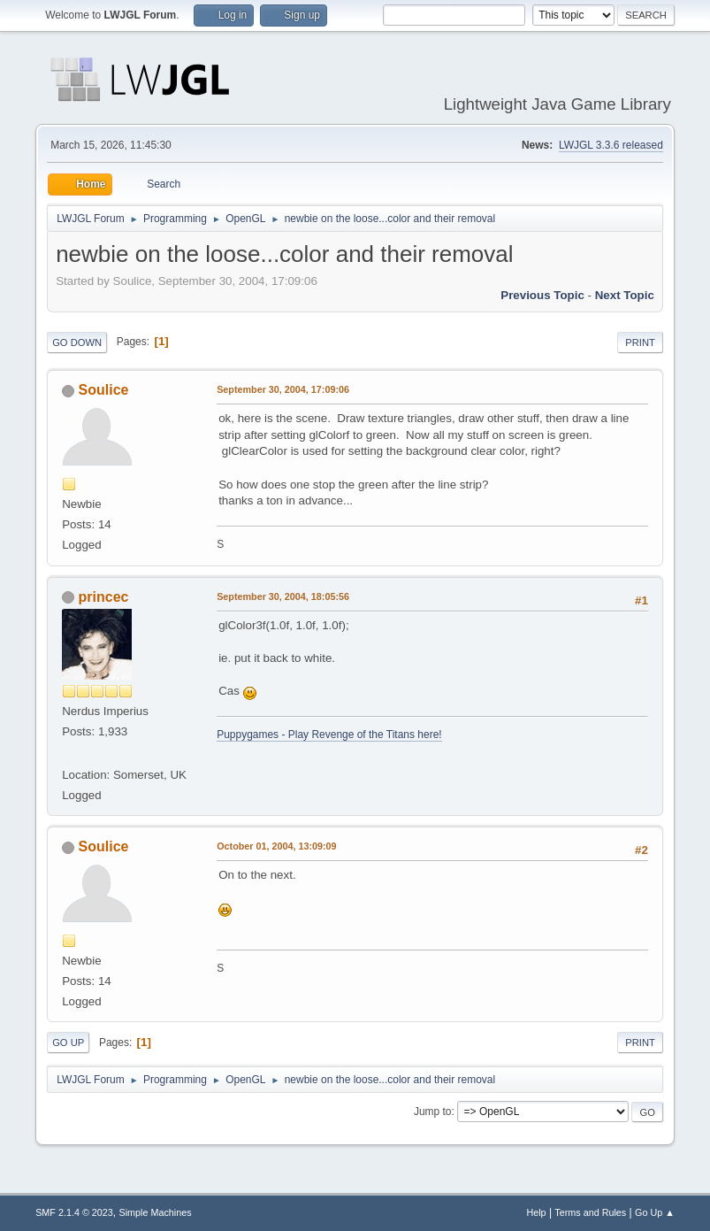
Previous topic (542, 295)
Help (536, 1212)
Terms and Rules (590, 1212)
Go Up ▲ (655, 1212)
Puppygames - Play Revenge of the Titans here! (329, 734)
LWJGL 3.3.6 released (611, 145)
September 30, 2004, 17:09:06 (283, 389)
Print (640, 342)
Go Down (77, 342)
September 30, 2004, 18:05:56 (283, 596)
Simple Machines (154, 1212)
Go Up (68, 1042)
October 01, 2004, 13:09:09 (276, 846)
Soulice (104, 389)
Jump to (433, 1111)
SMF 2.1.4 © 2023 (74, 1212)
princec (104, 596)
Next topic (624, 295)
